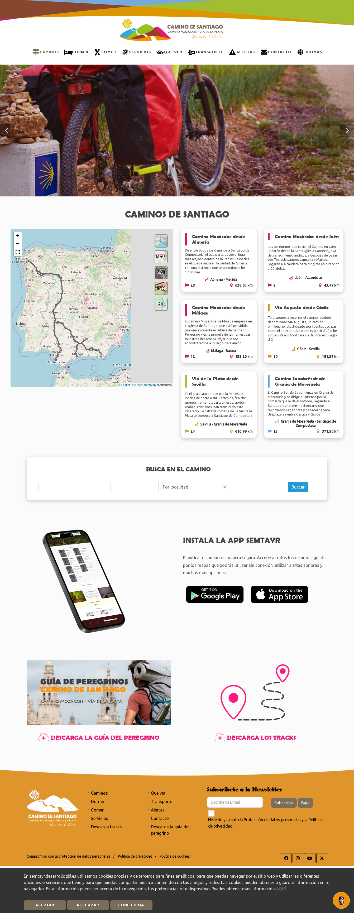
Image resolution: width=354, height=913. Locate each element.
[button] (7, 130)
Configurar (131, 905)
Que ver (158, 793)
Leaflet (125, 385)
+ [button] (18, 236)
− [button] (18, 244)
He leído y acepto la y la (265, 822)
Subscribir (283, 802)
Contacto (160, 818)
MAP (161, 256)
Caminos (99, 793)
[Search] (75, 487)
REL (161, 304)
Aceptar (44, 905)
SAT (161, 272)
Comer (97, 810)
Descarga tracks (106, 826)
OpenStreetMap (145, 385)
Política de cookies (175, 856)
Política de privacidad (135, 856)
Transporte (161, 801)
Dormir (97, 801)
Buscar (298, 487)
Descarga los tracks (255, 737)
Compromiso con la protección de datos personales (69, 856)
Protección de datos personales (272, 819)
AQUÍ (281, 888)
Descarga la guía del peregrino (98, 737)
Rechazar (88, 905)
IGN (161, 288)
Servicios (99, 818)
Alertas (158, 810)
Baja (305, 802)
